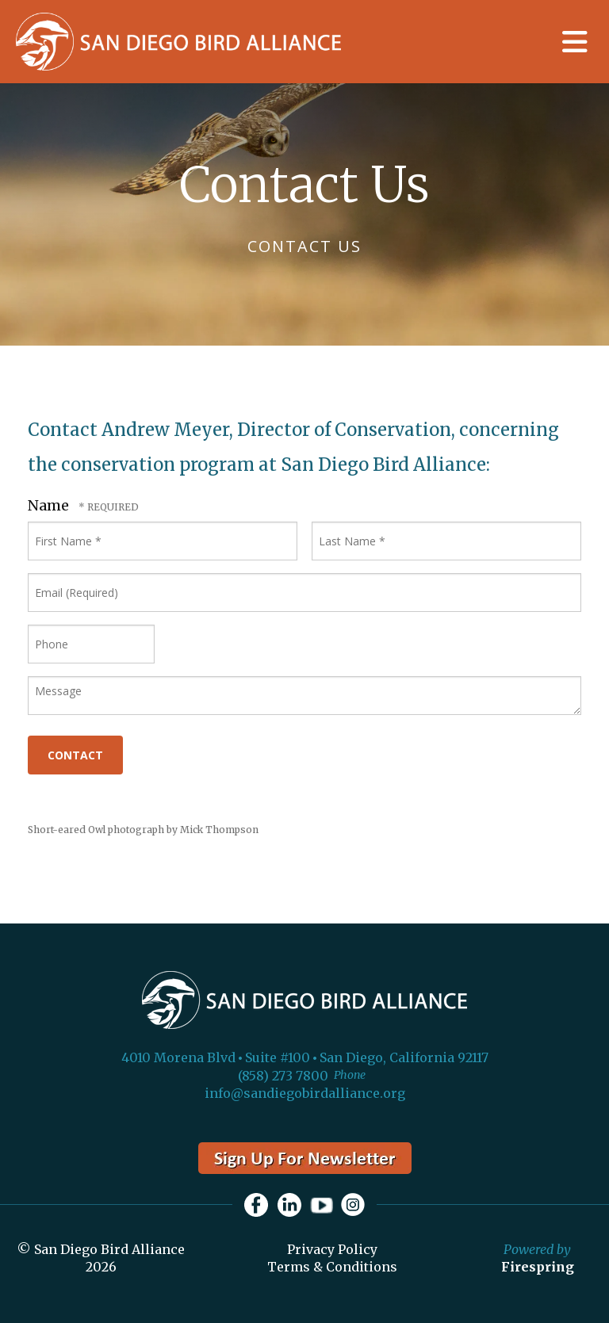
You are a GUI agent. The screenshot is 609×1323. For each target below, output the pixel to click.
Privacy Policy (332, 1249)
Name (50, 505)
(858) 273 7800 (283, 1076)
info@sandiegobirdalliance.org (305, 1093)
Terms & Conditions (332, 1267)
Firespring (537, 1267)
